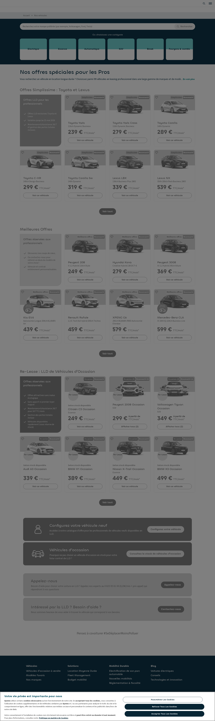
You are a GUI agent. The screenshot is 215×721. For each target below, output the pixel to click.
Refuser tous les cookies (164, 709)
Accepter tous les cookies (164, 716)
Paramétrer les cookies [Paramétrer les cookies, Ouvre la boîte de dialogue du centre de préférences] (162, 702)
